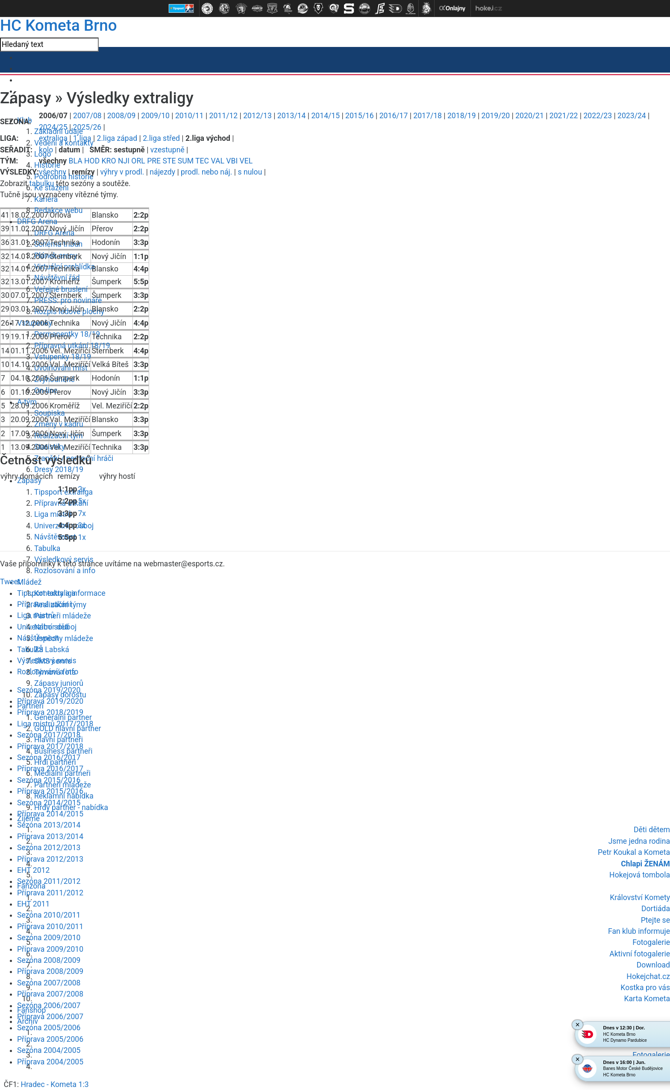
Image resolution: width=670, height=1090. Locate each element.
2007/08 (87, 115)
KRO (109, 161)
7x (82, 513)
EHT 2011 (33, 904)
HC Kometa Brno (58, 25)
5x (82, 501)
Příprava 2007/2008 (50, 994)
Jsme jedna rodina (639, 841)
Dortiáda (655, 908)
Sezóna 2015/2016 (48, 780)
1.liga (82, 138)
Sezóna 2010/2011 (48, 915)
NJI (123, 161)
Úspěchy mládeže (63, 638)
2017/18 (427, 115)
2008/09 (121, 115)
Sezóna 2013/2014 (48, 825)
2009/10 (155, 115)
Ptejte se (655, 920)
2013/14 (291, 115)
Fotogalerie (651, 942)
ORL (138, 161)
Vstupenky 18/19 (62, 357)
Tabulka (47, 548)
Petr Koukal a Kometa (634, 852)
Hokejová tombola (639, 875)
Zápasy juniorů (58, 683)
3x (82, 525)
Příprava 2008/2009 (50, 971)
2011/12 (223, 115)
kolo (46, 150)
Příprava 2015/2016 (50, 791)
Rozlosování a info (64, 570)
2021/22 (564, 115)
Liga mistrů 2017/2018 (55, 724)
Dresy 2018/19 (58, 469)
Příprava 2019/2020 (50, 701)
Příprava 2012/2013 (50, 859)
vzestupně (167, 150)
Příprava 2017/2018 (50, 746)
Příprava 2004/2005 (50, 1062)
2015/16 (359, 115)
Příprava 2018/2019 (50, 712)
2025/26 (87, 127)
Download (653, 965)
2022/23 (597, 115)
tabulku (41, 183)
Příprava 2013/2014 (50, 836)
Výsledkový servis (46, 660)
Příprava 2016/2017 (50, 768)
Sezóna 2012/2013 (48, 847)
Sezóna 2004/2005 (48, 1050)
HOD (92, 161)
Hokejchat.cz (648, 976)
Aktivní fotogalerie (639, 954)
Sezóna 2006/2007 (48, 1005)
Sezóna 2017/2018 (48, 735)
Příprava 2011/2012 (50, 893)
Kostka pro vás (645, 987)
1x (82, 537)
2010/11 (189, 115)
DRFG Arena (37, 221)
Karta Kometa (647, 998)
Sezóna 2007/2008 (48, 983)
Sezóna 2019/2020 (48, 690)
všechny (52, 172)
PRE (154, 161)
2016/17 (393, 115)
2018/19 (461, 115)
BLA (75, 161)
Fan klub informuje (639, 931)
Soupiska (49, 413)
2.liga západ (117, 138)
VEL (246, 161)
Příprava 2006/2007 (50, 1016)
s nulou (250, 172)
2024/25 (53, 127)
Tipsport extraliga (46, 593)
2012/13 (257, 115)
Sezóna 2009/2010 (48, 937)
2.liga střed (161, 138)
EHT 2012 (33, 870)
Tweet (10, 581)
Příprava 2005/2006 (50, 1039)
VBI (232, 161)
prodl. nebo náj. (206, 172)
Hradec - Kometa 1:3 (54, 1084)
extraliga (53, 138)
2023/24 (631, 115)
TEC (202, 161)
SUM (186, 161)
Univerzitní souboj (46, 627)
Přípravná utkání (44, 604)
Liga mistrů (53, 514)
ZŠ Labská (51, 649)
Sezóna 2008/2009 (48, 960)
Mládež (29, 582)
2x (82, 489)
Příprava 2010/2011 (50, 926)
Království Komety (640, 897)
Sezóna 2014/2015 (48, 803)
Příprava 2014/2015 (50, 814)
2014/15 (325, 115)
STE (169, 161)
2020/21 (529, 115)
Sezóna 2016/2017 (48, 757)
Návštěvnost (55, 537)
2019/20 (496, 115)
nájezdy (162, 172)
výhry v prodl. (122, 172)
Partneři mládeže (62, 616)
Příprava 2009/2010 (50, 949)
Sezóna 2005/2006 (48, 1027)
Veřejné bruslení (61, 289)
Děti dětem (652, 829)
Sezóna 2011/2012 (48, 881)
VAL (217, 161)
